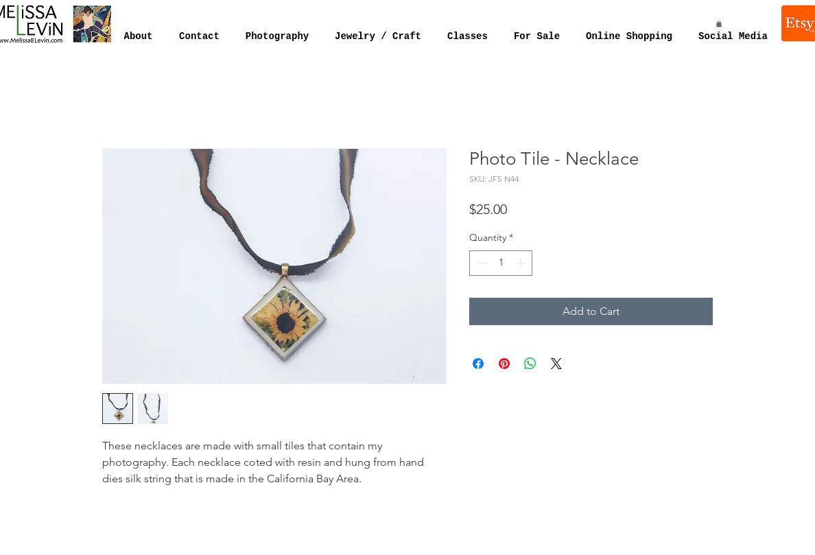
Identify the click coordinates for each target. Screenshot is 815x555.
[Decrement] (479, 263)
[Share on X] (556, 363)
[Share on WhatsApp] (530, 363)
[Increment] (521, 263)
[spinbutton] (500, 263)
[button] (719, 24)
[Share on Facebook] (478, 363)
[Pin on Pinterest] (504, 363)
